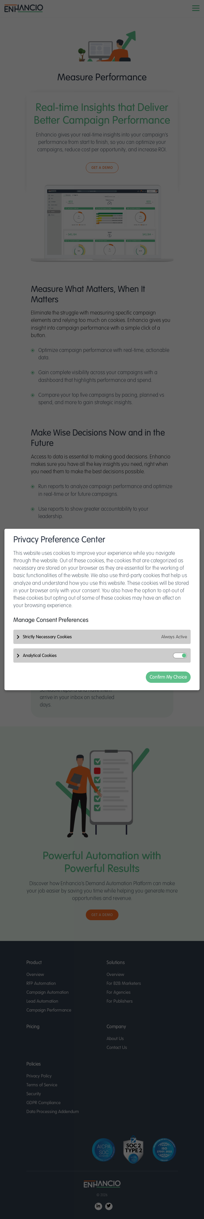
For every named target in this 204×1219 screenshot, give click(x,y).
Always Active (174, 636)
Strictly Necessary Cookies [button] (105, 636)
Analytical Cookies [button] (105, 655)
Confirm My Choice (168, 677)
